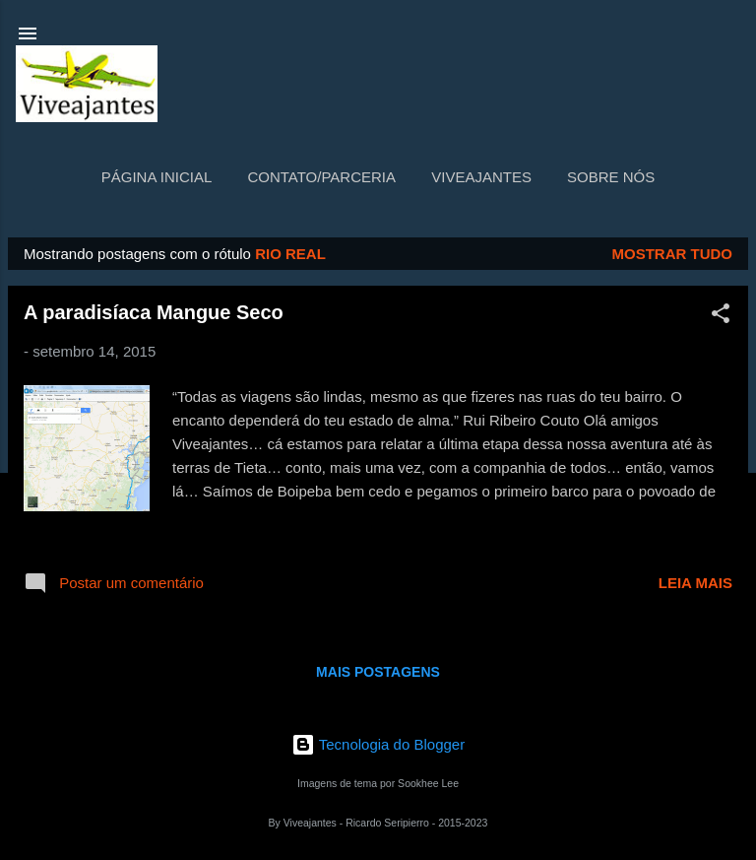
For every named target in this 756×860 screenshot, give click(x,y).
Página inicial (157, 176)
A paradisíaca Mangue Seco (154, 312)
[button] (720, 316)
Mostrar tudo (672, 253)
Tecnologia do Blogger (378, 744)
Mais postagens (378, 672)
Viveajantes (481, 176)
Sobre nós (611, 176)
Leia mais (695, 582)
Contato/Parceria (321, 176)
